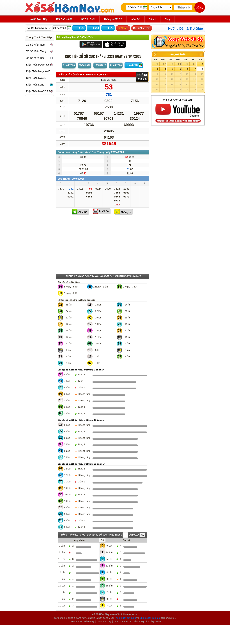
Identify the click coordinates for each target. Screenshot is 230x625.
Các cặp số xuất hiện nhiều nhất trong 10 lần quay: (81, 420)
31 (194, 64)
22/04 (116, 65)
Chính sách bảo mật (150, 618)
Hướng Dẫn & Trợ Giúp (185, 28)
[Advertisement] (102, 245)
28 (172, 64)
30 (187, 64)
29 (179, 64)
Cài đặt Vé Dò (141, 28)
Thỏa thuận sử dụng (125, 618)
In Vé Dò (104, 211)
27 (164, 64)
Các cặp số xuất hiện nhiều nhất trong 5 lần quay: (81, 370)
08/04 (84, 65)
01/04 (69, 65)
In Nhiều (123, 28)
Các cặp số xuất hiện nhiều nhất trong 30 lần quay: (81, 464)
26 (157, 64)
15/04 (100, 65)
